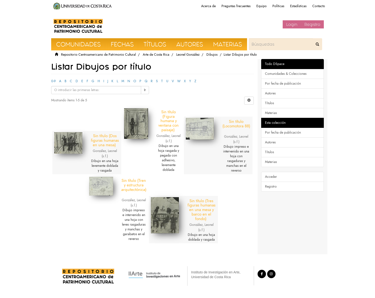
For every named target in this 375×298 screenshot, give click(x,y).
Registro (312, 24)
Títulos (269, 103)
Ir (145, 90)
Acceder (271, 176)
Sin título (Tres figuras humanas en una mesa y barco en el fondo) (199, 203)
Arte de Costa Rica (156, 54)
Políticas (278, 6)
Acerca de (208, 6)
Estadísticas (298, 6)
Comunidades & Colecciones (286, 73)
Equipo (261, 6)
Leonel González (187, 54)
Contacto (318, 6)
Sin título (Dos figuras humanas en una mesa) (107, 133)
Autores (270, 93)
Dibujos (212, 54)
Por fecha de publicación (283, 83)
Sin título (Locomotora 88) (230, 126)
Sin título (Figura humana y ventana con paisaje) (168, 121)
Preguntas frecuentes (236, 6)
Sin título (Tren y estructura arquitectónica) (137, 185)
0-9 (53, 81)
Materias (271, 113)
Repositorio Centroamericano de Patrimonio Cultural (98, 54)
